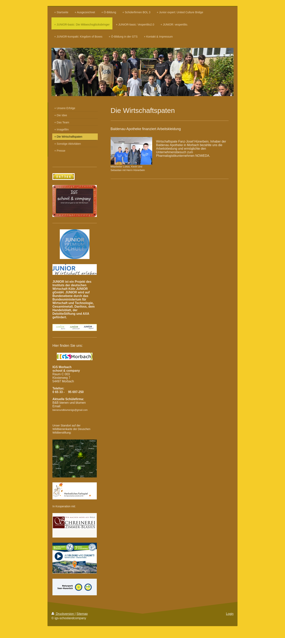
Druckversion (63, 613)
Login (230, 613)
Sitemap (82, 613)
